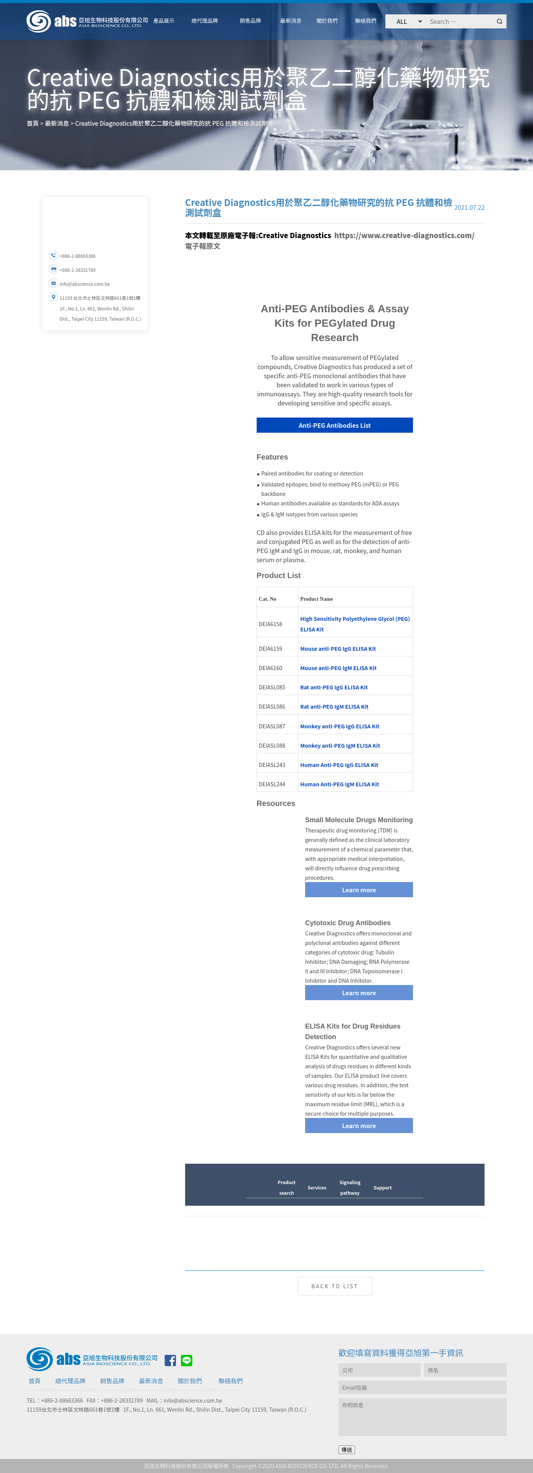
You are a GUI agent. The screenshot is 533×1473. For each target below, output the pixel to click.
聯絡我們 (230, 1380)
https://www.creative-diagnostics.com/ (404, 235)
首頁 (34, 1380)
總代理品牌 (70, 1380)
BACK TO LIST (334, 1286)
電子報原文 (203, 245)
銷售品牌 (112, 1380)
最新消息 (151, 1380)
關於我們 (190, 1380)
